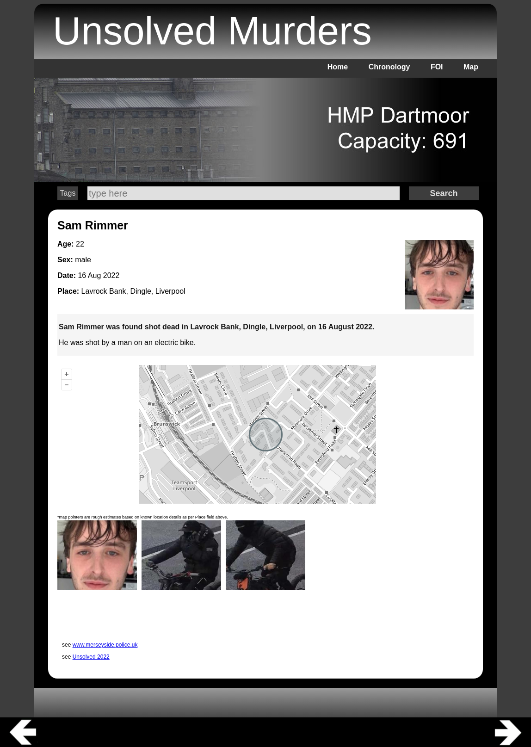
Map (470, 67)
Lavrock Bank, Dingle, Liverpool (133, 291)
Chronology (389, 67)
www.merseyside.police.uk (105, 645)
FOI (437, 67)
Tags (68, 193)
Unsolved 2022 (91, 657)
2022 (111, 275)
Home (337, 67)
